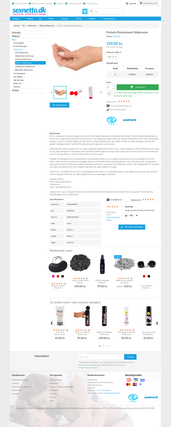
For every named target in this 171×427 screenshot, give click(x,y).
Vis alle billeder (59, 105)
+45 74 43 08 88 (103, 390)
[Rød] (58, 276)
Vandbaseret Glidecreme (25, 66)
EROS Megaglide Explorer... (102, 281)
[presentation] (51, 323)
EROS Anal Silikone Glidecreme (104, 333)
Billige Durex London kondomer (124, 281)
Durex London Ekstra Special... (80, 281)
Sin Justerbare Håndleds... (146, 287)
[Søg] (106, 11)
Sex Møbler (18, 77)
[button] (99, 346)
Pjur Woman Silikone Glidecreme (126, 333)
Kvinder (16, 32)
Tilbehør (17, 87)
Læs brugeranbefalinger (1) (118, 106)
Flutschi (116, 36)
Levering (15, 383)
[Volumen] (112, 56)
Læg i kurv (137, 87)
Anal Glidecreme (21, 52)
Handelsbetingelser (20, 380)
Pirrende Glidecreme (23, 59)
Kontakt (15, 393)
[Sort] (62, 276)
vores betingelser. (93, 368)
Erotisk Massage (20, 46)
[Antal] (109, 87)
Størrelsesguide (56, 380)
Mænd (15, 36)
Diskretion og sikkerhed (21, 387)
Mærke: (109, 36)
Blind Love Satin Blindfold (58, 287)
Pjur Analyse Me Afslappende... (148, 333)
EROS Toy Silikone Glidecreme (82, 333)
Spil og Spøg (18, 80)
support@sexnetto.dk (111, 393)
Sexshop (53, 393)
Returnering (16, 390)
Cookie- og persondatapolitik (61, 387)
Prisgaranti (54, 383)
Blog (51, 400)
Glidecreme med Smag (24, 56)
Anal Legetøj (19, 43)
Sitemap (53, 397)
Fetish (15, 90)
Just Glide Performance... (60, 333)
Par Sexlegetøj (19, 73)
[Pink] (53, 276)
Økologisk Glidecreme (24, 70)
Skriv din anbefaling (116, 109)
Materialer (54, 390)
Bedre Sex (18, 83)
